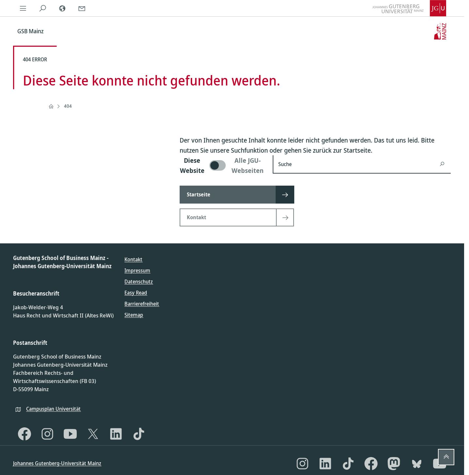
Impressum (137, 270)
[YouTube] (70, 433)
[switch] (222, 165)
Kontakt (133, 259)
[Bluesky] (416, 463)
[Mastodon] (393, 463)
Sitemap (133, 314)
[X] (93, 433)
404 (68, 106)
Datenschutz (138, 281)
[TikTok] (138, 433)
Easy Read (135, 292)
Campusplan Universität (53, 408)
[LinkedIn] (115, 433)
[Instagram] (47, 433)
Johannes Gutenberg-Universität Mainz (57, 463)
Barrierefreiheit (141, 303)
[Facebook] (24, 433)
